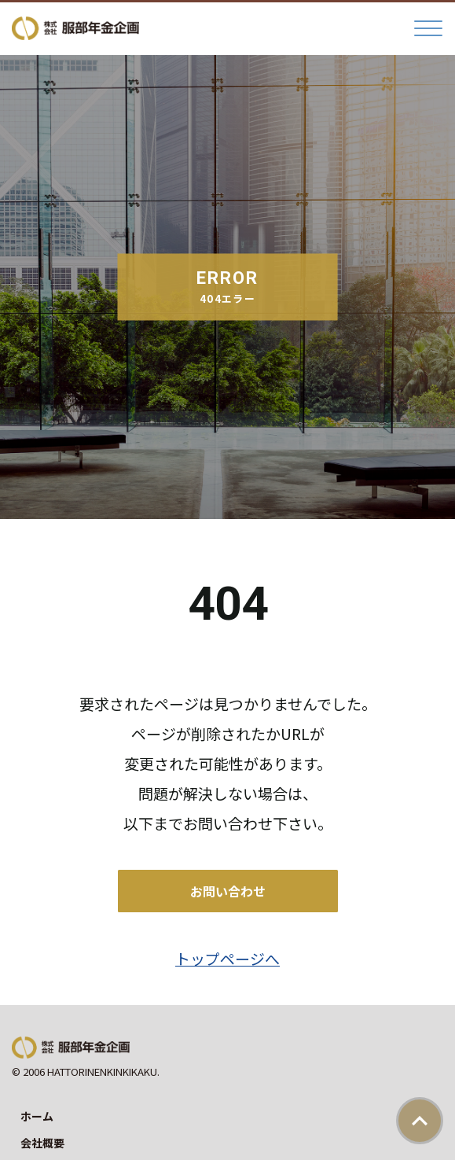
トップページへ (227, 958)
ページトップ (419, 1120)
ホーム (36, 1116)
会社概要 (42, 1143)
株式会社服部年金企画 (75, 28)
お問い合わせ (228, 891)
